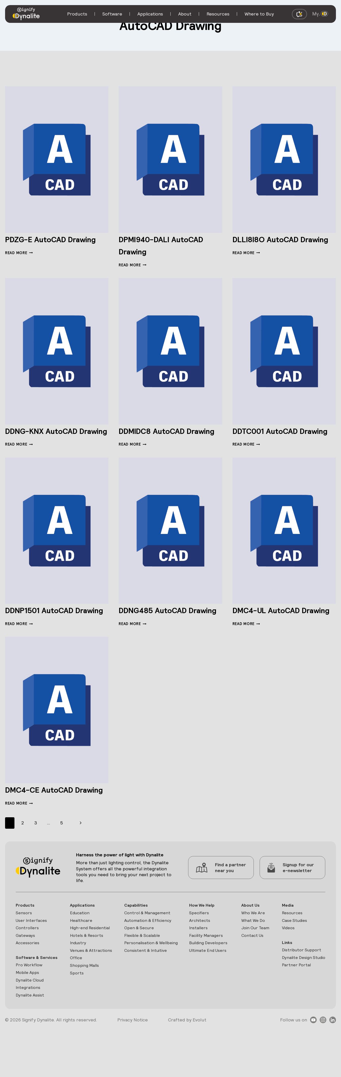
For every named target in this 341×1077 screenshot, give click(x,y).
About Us (248, 941)
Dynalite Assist (31, 1044)
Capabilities (135, 941)
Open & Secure (139, 965)
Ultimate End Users (207, 997)
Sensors (24, 949)
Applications (82, 941)
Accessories (29, 981)
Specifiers (197, 949)
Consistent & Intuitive (146, 997)
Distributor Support (299, 988)
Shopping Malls (85, 1013)
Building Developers (199, 984)
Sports (76, 1021)
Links (283, 981)
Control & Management (147, 949)
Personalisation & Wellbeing (141, 984)
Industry (78, 981)
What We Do (251, 957)
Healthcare (81, 957)
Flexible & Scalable (142, 973)
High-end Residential (91, 965)
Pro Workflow (30, 1012)
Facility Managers (205, 973)
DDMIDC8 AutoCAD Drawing (161, 436)
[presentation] (57, 159)
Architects (198, 957)
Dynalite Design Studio (301, 997)
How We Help (200, 941)
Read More (19, 265)
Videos (285, 965)
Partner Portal (293, 1004)
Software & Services (28, 1000)
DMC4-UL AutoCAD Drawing (275, 627)
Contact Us (250, 973)
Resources (289, 949)
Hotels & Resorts (87, 973)
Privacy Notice (132, 1069)
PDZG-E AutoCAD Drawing (44, 245)
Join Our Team (253, 965)
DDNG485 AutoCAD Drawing (162, 627)
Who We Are (251, 949)
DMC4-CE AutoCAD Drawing (48, 819)
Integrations (29, 1036)
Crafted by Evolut (187, 1069)
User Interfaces (33, 957)
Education (80, 949)
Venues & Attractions (81, 993)
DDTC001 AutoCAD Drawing (273, 436)
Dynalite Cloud (31, 1028)
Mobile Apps (29, 1020)
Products (26, 941)
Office (76, 1004)
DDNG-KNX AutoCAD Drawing (51, 436)
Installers (197, 965)
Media (284, 941)
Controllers (28, 965)
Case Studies (292, 957)
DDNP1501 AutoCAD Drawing (48, 627)
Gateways (26, 973)
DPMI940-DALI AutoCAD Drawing (157, 245)
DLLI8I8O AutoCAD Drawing (273, 245)
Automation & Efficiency (148, 957)
